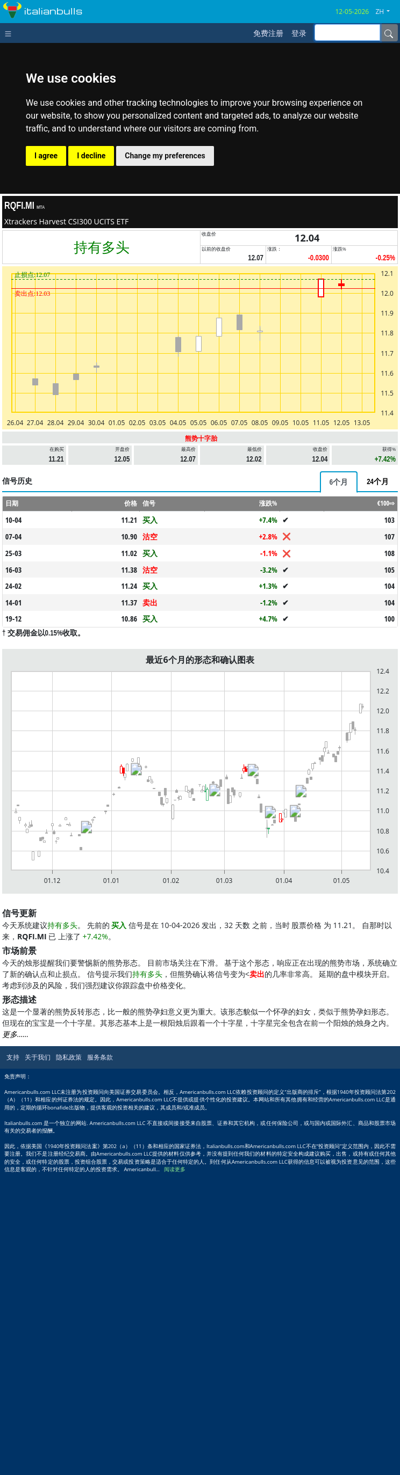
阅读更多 (174, 1169)
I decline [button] (91, 155)
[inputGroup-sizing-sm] (347, 32)
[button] (386, 12)
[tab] (339, 482)
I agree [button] (46, 155)
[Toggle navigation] (10, 32)
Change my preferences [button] (165, 155)
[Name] (389, 32)
